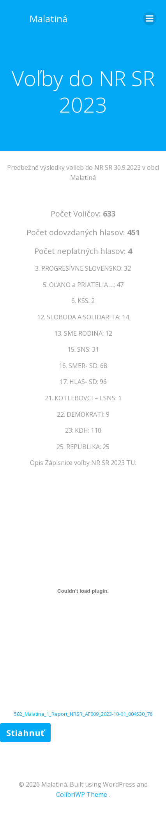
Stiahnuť (25, 732)
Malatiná (48, 18)
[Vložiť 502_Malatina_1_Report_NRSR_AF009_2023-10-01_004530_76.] (83, 591)
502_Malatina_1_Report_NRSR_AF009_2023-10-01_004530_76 (83, 713)
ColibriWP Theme (81, 794)
